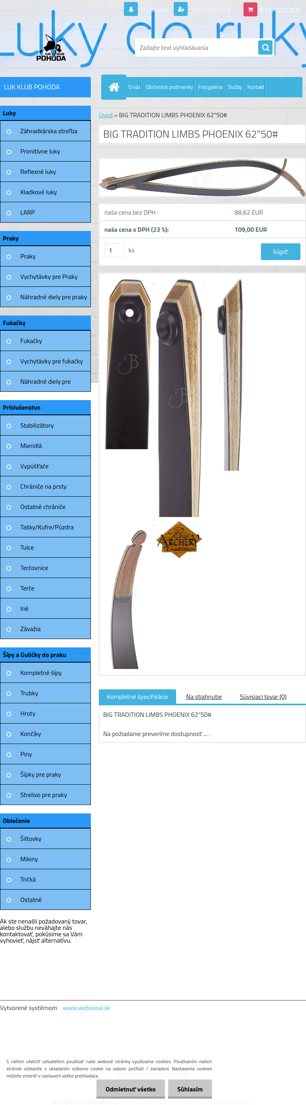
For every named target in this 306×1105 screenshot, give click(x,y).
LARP (27, 212)
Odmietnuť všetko (128, 1089)
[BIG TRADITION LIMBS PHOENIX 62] (128, 280)
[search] (265, 47)
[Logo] (55, 47)
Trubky (29, 693)
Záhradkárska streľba (48, 131)
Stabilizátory (37, 425)
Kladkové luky (38, 192)
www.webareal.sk (86, 1007)
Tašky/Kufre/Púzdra (47, 527)
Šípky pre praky (40, 774)
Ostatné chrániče (43, 506)
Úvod (106, 115)
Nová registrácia (208, 9)
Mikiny (29, 859)
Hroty (27, 713)
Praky (27, 256)
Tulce (27, 547)
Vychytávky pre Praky (49, 276)
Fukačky (31, 340)
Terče (27, 588)
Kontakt (256, 87)
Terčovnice (34, 567)
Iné (24, 608)
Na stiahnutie (204, 696)
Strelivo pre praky (43, 794)
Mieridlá (31, 445)
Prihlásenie (150, 9)
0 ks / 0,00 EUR (280, 9)
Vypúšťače (34, 466)
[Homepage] (115, 87)
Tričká (28, 879)
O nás (134, 87)
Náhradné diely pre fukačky (45, 384)
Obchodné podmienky (169, 87)
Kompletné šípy (41, 672)
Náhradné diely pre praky (53, 297)
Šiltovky (30, 838)
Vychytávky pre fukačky (51, 361)
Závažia (30, 628)
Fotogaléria (210, 87)
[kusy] (114, 250)
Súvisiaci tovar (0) (263, 696)
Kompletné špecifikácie (137, 696)
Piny (26, 754)
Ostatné (31, 899)
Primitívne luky (40, 151)
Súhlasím (189, 1089)
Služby (235, 87)
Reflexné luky (38, 171)
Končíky (30, 733)
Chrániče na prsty (43, 486)
